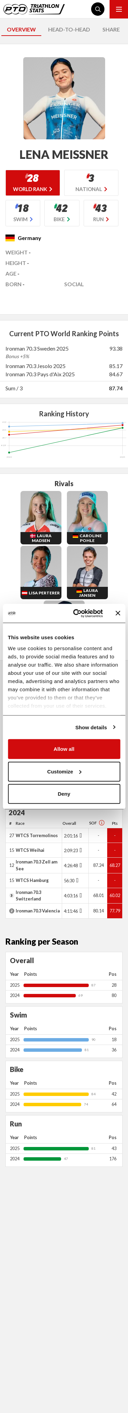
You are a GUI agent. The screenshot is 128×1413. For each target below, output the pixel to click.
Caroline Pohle (91, 538)
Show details (91, 727)
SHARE (111, 29)
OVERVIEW (21, 29)
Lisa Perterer (44, 592)
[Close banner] (117, 613)
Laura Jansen (88, 593)
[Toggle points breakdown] (80, 835)
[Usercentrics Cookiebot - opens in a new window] (76, 613)
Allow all (64, 749)
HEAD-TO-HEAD (69, 29)
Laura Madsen (42, 538)
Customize (64, 771)
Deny (64, 794)
